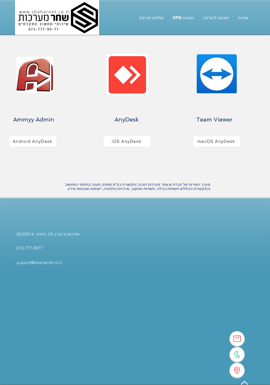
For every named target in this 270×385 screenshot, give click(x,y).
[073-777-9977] (29, 248)
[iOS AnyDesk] (127, 141)
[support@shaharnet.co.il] (39, 262)
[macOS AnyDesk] (217, 141)
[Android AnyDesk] (33, 141)
